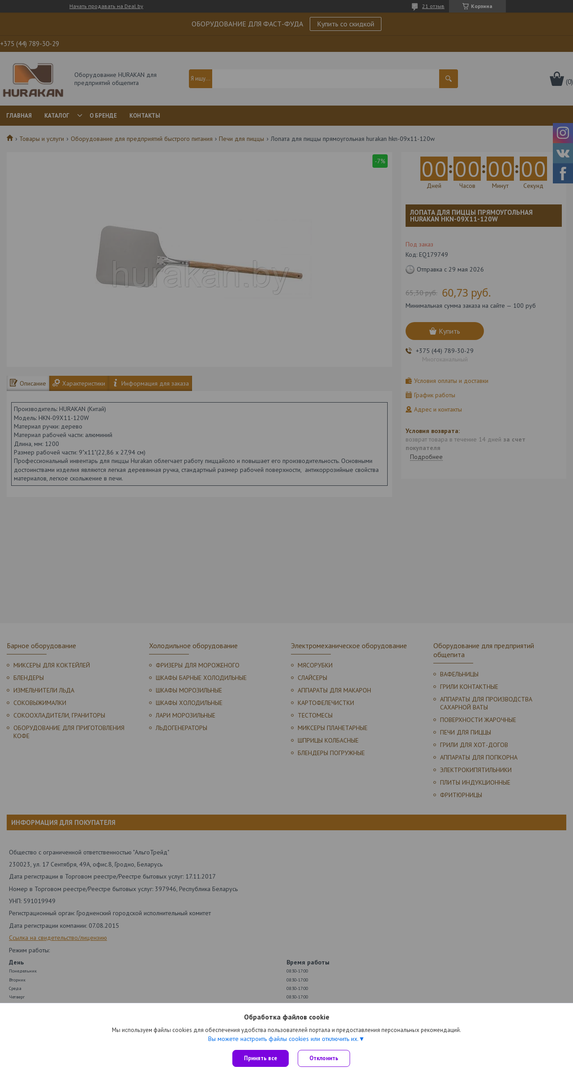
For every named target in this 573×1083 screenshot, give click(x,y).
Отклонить (323, 1058)
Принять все (260, 1058)
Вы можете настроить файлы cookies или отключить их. (283, 1039)
